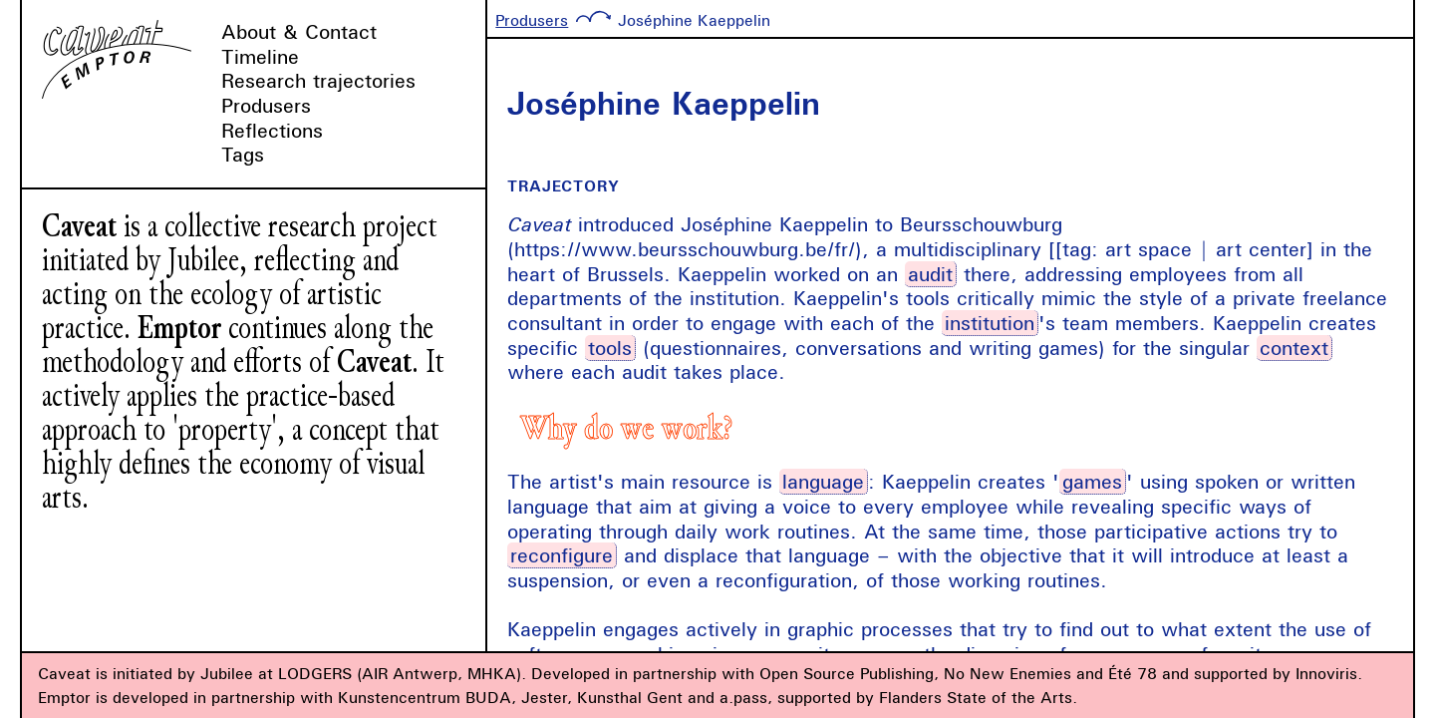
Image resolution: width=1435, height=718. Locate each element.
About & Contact (299, 31)
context (1294, 347)
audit (930, 273)
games (1092, 481)
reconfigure (561, 554)
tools (610, 347)
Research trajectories (318, 80)
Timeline (260, 56)
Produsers (266, 105)
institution (989, 322)
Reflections (272, 130)
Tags (242, 154)
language (823, 481)
